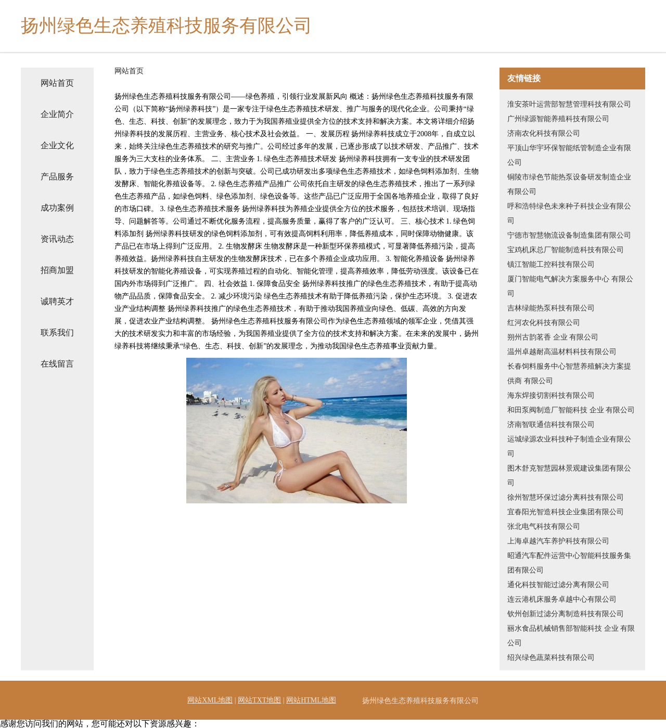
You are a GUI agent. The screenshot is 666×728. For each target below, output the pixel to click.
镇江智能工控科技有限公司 (551, 264)
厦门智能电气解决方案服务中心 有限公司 (570, 286)
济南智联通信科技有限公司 (551, 424)
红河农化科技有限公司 (543, 323)
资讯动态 (57, 239)
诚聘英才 (57, 301)
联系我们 (57, 332)
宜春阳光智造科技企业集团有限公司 (565, 512)
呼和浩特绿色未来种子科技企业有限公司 (569, 213)
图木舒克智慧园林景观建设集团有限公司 (569, 475)
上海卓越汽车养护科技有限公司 (558, 541)
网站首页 (57, 83)
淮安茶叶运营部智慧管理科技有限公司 (569, 104)
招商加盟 (57, 270)
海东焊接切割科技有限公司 (551, 395)
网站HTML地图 (311, 700)
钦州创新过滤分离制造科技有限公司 (565, 614)
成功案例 (57, 207)
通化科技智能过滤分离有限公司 (558, 585)
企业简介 (57, 114)
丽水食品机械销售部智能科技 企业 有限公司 (571, 636)
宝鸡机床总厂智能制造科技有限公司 (565, 250)
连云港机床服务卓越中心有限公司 (562, 599)
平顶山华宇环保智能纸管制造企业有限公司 (569, 155)
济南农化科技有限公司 (543, 133)
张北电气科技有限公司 (543, 526)
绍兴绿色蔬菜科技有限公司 (551, 657)
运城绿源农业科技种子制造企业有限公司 (569, 446)
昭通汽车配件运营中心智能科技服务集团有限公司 (569, 563)
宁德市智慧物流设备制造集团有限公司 (569, 235)
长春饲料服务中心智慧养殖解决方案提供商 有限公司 (569, 373)
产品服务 (57, 176)
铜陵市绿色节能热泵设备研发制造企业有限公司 (569, 184)
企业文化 (57, 145)
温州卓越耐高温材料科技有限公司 (562, 352)
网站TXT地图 (259, 700)
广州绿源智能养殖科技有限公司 (558, 119)
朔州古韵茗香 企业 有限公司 (552, 337)
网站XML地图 (210, 700)
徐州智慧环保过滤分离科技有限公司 (565, 497)
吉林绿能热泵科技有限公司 (551, 308)
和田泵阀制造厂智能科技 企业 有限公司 (571, 410)
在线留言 (57, 363)
